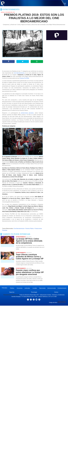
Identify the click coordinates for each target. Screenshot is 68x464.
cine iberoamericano (19, 73)
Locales (35, 288)
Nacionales (42, 288)
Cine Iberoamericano (19, 228)
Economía (19, 288)
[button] (65, 4)
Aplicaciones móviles (45, 294)
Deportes (11, 292)
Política (12, 288)
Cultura (56, 292)
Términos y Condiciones (58, 294)
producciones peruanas (27, 113)
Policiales (4, 288)
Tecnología (34, 292)
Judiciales (27, 288)
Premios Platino (29, 228)
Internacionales (51, 288)
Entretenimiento (62, 288)
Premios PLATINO (24, 78)
